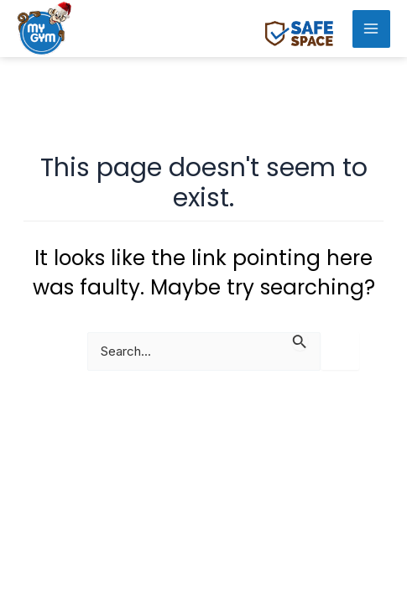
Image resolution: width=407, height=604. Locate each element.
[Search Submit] (299, 341)
